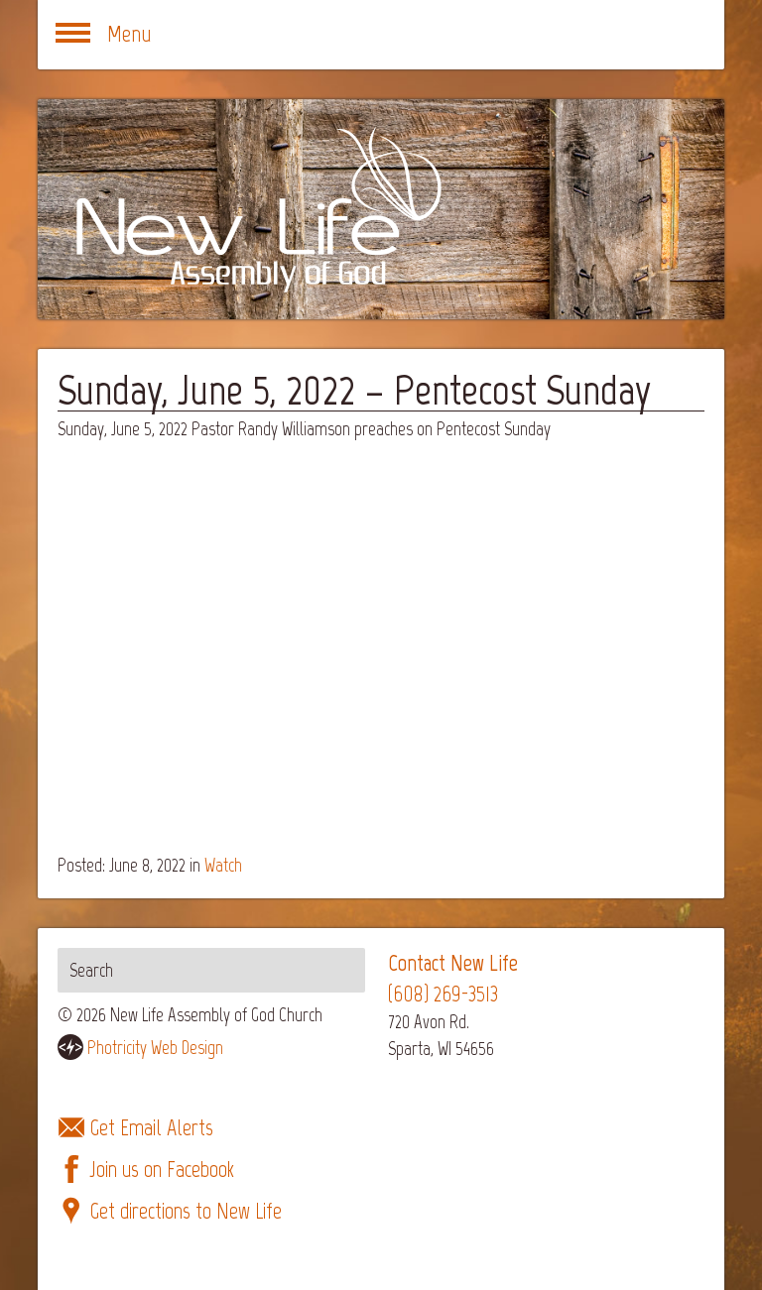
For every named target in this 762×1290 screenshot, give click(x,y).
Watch (223, 865)
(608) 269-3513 (443, 994)
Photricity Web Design (155, 1047)
